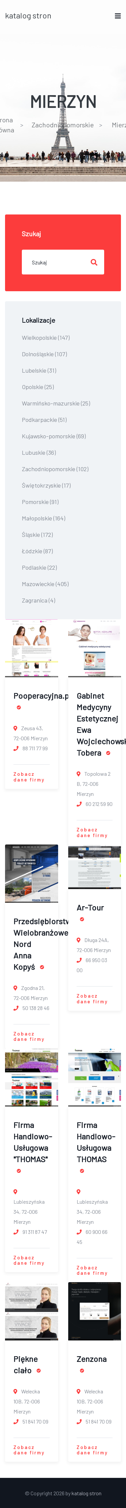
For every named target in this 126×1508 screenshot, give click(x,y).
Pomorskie (40, 501)
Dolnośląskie (44, 354)
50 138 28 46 (31, 1008)
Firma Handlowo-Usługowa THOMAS (96, 1146)
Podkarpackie (44, 419)
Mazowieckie (45, 583)
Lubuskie (39, 452)
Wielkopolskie (46, 337)
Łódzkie (37, 551)
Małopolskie (43, 518)
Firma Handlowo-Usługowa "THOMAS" (32, 1146)
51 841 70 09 (30, 1421)
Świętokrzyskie (46, 485)
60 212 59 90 (95, 804)
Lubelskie (39, 370)
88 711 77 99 (30, 748)
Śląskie (37, 534)
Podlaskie (39, 567)
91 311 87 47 (30, 1232)
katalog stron (28, 15)
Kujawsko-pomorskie (54, 436)
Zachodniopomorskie (63, 125)
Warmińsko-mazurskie (56, 403)
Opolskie (38, 386)
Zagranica (38, 600)
